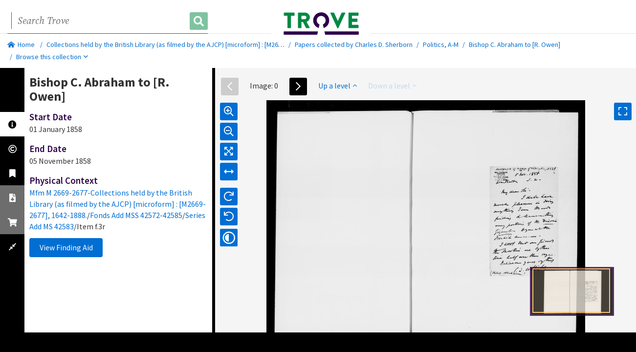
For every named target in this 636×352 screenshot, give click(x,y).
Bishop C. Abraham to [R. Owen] (514, 44)
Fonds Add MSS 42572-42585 (136, 215)
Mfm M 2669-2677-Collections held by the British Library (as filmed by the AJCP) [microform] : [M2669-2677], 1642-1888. (117, 204)
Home (21, 44)
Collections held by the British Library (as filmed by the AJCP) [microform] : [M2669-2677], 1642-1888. (191, 44)
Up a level (337, 85)
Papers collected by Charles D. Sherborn (354, 44)
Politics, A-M (441, 44)
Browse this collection (52, 56)
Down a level (392, 85)
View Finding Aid (66, 247)
